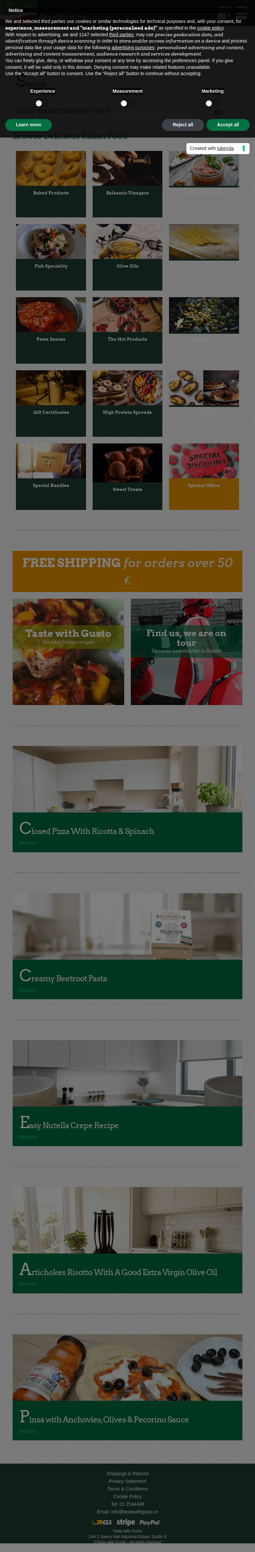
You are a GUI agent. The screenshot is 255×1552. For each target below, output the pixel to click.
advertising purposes (133, 47)
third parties (121, 34)
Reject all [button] (183, 124)
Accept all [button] (228, 124)
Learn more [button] (28, 124)
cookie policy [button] (210, 28)
